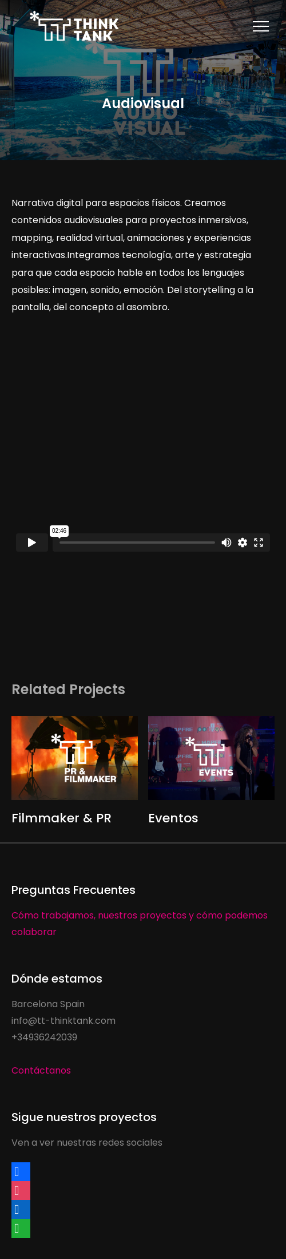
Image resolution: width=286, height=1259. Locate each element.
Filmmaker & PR (61, 818)
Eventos (173, 818)
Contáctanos (41, 1070)
